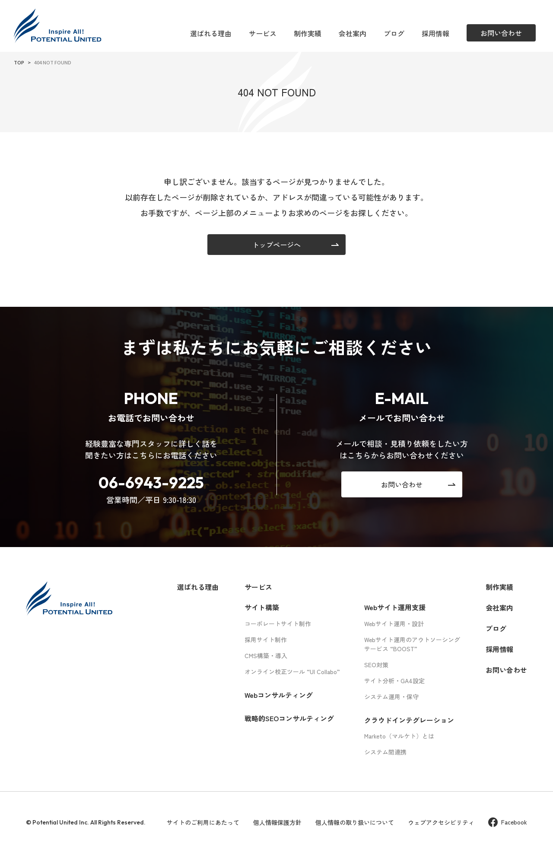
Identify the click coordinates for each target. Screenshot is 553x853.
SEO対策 (376, 664)
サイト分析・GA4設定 (394, 680)
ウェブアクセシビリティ (441, 822)
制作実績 (307, 33)
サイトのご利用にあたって (203, 822)
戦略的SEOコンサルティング (289, 718)
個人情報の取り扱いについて (354, 822)
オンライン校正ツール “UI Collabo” (292, 671)
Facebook (507, 822)
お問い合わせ (506, 670)
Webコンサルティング (279, 695)
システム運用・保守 (391, 696)
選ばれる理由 (211, 33)
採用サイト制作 (266, 639)
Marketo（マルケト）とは (399, 736)
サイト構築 (262, 607)
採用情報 (435, 33)
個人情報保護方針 (277, 822)
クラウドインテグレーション (409, 720)
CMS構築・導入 (266, 655)
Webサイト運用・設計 (394, 623)
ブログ (394, 33)
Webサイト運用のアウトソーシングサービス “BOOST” (412, 644)
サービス (262, 33)
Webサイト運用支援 (395, 607)
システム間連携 (385, 752)
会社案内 (352, 33)
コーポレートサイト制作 (278, 623)
